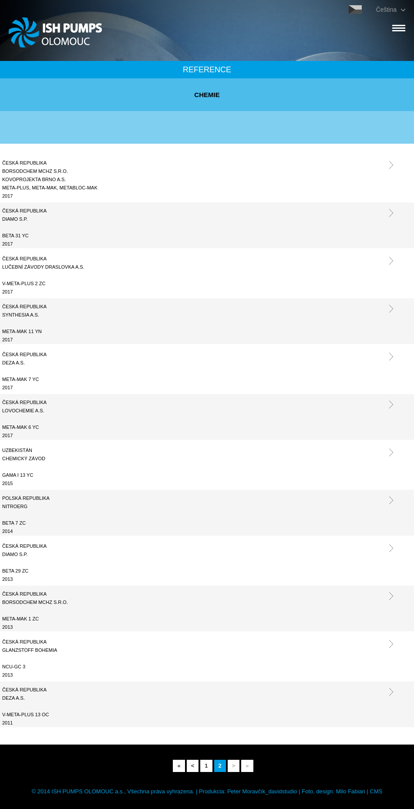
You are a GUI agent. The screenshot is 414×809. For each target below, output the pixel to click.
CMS (376, 791)
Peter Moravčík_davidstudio (262, 791)
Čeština (386, 9)
